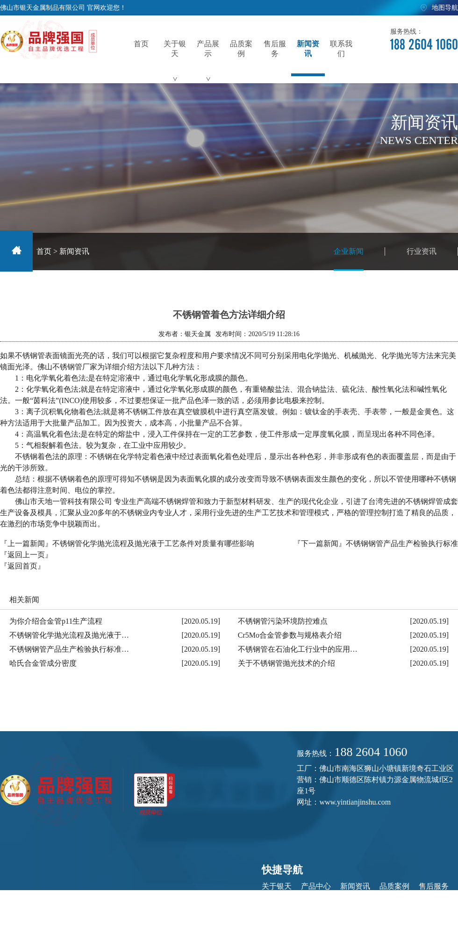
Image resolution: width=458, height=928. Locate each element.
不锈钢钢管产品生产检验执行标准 (402, 543)
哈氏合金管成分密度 (43, 663)
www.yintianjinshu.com (355, 802)
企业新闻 (349, 258)
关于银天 (277, 886)
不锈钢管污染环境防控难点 (283, 621)
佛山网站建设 (431, 910)
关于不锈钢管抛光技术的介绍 (286, 663)
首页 (43, 251)
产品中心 (316, 886)
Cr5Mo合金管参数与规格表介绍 (290, 635)
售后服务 (434, 886)
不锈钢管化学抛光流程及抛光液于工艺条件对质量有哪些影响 (153, 543)
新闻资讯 (74, 251)
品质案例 (394, 886)
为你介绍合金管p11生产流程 (55, 621)
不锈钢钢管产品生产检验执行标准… (69, 649)
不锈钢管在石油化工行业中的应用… (298, 649)
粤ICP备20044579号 (221, 910)
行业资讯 (422, 251)
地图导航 (445, 7)
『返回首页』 (22, 566)
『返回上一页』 (26, 555)
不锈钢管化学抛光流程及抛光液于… (69, 635)
